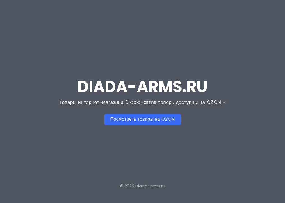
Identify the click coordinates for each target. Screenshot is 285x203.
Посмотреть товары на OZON (142, 119)
